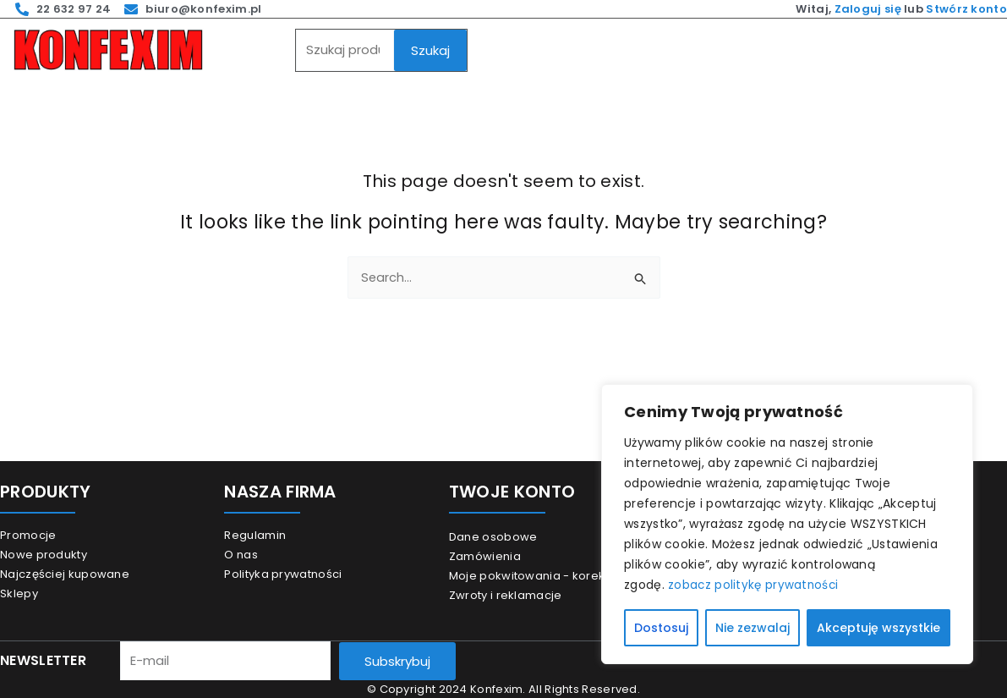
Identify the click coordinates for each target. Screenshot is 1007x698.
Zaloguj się (868, 9)
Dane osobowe (493, 537)
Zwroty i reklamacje (505, 595)
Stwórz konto (966, 9)
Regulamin (255, 535)
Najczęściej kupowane (64, 574)
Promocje (28, 535)
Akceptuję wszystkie (878, 627)
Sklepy (19, 593)
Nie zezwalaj (752, 627)
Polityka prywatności (283, 574)
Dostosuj (661, 627)
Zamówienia (485, 556)
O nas (241, 555)
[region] (787, 524)
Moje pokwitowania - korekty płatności (559, 576)
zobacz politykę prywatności (754, 585)
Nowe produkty (43, 555)
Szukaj (430, 50)
